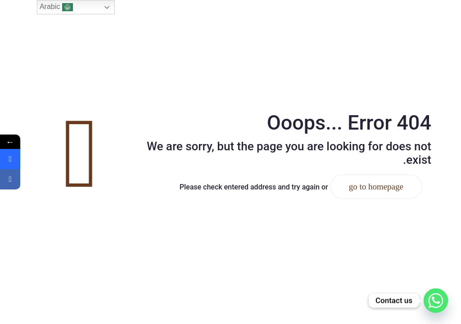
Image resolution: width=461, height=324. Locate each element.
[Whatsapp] (436, 300)
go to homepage (376, 186)
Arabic (56, 7)
